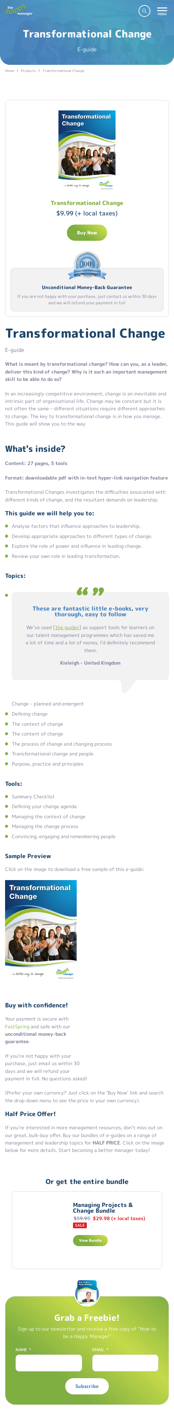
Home (9, 70)
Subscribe (87, 1386)
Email (100, 1350)
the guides (67, 627)
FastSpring (17, 1026)
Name (23, 1350)
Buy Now (87, 232)
